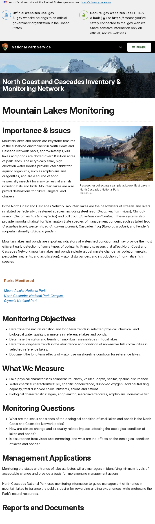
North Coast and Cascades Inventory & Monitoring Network (61, 85)
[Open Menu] (139, 47)
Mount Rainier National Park (25, 290)
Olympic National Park (21, 301)
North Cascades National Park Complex (34, 296)
